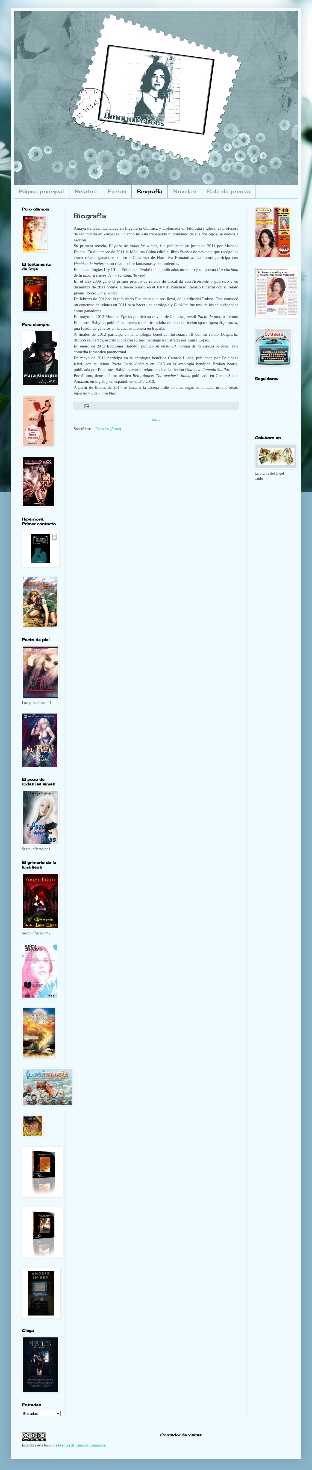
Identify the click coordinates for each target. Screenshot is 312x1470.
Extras (117, 191)
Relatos (86, 191)
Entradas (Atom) (108, 429)
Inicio (156, 419)
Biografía (149, 191)
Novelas (184, 191)
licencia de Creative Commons (81, 1445)
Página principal (41, 191)
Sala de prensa (228, 191)
